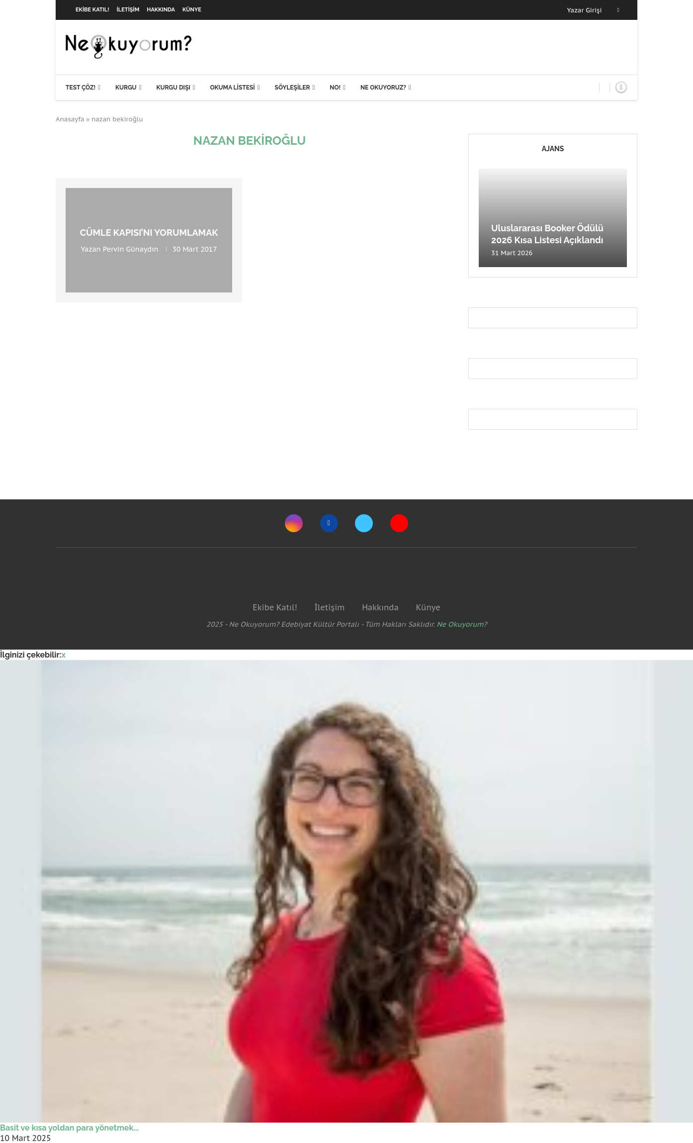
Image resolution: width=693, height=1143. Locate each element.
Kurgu (126, 87)
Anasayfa (70, 119)
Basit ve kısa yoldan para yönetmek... (69, 1128)
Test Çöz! (80, 87)
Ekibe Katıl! (92, 9)
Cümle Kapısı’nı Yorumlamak (149, 232)
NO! (335, 87)
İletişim (128, 9)
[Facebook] (618, 10)
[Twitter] (364, 523)
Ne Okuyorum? (462, 624)
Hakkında (161, 9)
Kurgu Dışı (173, 87)
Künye (191, 9)
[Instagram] (294, 523)
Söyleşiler (292, 87)
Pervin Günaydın (131, 249)
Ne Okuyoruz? (383, 87)
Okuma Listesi (232, 87)
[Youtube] (399, 523)
